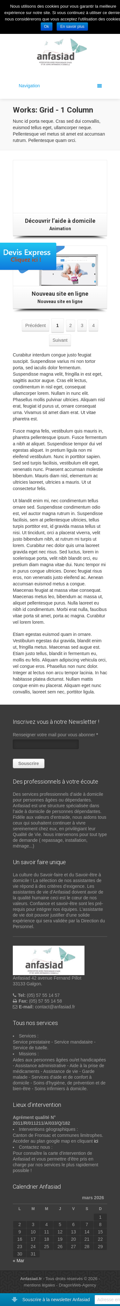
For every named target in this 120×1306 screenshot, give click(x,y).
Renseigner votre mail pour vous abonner (55, 734)
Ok (46, 26)
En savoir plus (72, 26)
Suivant (60, 340)
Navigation (60, 85)
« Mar (18, 1260)
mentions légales (39, 1285)
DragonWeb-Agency (77, 1285)
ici (96, 1141)
